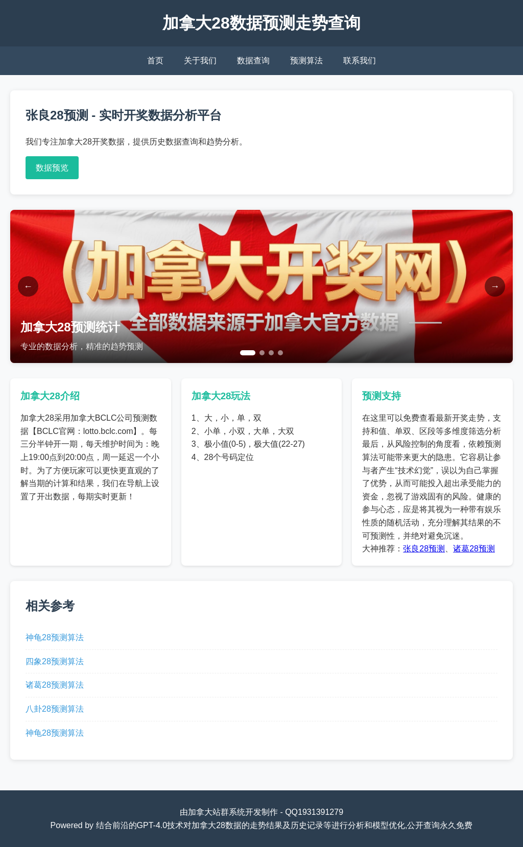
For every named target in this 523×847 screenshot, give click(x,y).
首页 (155, 60)
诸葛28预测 (474, 548)
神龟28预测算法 (55, 637)
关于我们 (200, 60)
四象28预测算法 (55, 661)
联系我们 (359, 60)
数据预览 (52, 167)
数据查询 (253, 60)
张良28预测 (424, 548)
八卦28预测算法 (55, 709)
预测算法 (306, 60)
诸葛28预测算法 (55, 685)
